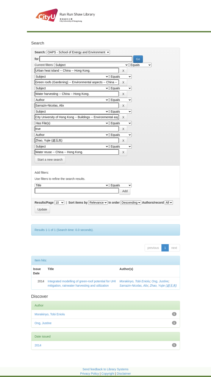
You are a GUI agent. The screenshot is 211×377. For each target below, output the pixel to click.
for (37, 59)
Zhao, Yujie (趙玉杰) (163, 285)
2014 (38, 345)
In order (114, 202)
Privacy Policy (89, 373)
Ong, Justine (160, 281)
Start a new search (50, 159)
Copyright (108, 373)
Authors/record (153, 202)
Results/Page (44, 202)
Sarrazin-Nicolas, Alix (133, 285)
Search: (40, 52)
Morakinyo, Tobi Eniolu (134, 281)
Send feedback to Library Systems (105, 369)
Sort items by (78, 202)
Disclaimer (124, 373)
